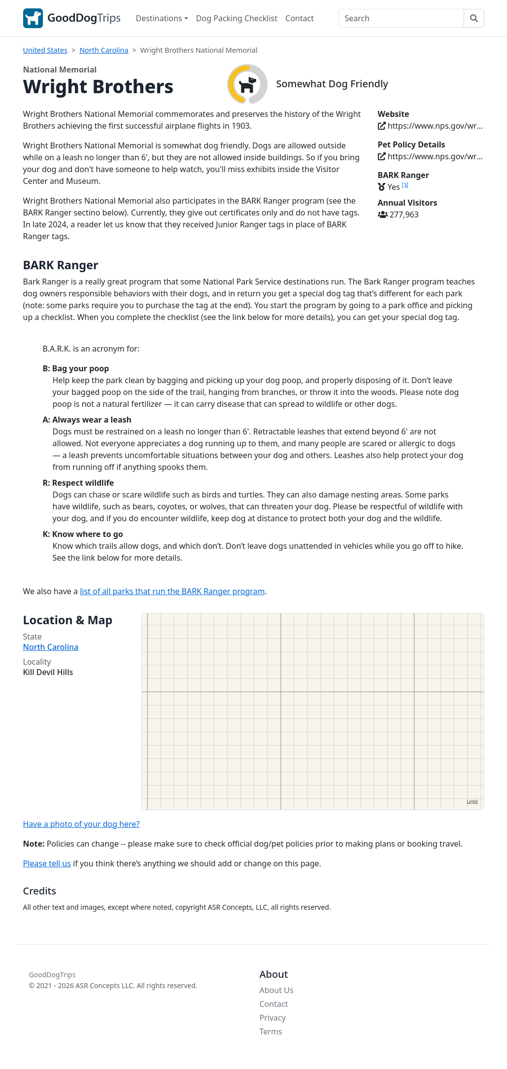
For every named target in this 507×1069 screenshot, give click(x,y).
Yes (393, 186)
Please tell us (47, 863)
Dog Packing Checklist (236, 18)
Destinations (159, 18)
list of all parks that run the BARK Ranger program (172, 591)
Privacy (273, 1017)
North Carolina (103, 50)
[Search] (401, 18)
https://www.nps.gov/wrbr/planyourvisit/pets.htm (431, 156)
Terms (271, 1031)
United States (45, 50)
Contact (299, 18)
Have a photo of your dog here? (81, 824)
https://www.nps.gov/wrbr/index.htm (431, 125)
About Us (277, 990)
